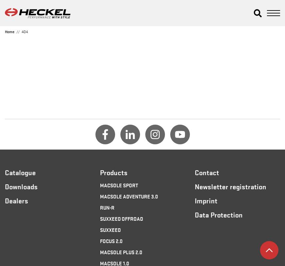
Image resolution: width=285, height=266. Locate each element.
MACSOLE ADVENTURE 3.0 (129, 196)
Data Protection (219, 214)
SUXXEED (110, 230)
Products (114, 172)
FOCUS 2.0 (111, 241)
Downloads (21, 186)
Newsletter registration (230, 186)
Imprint (206, 200)
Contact (207, 172)
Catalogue (20, 172)
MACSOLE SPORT (119, 185)
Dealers (16, 200)
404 (25, 31)
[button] (257, 13)
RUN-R (107, 207)
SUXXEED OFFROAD (121, 218)
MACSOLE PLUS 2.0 (121, 252)
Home (9, 31)
